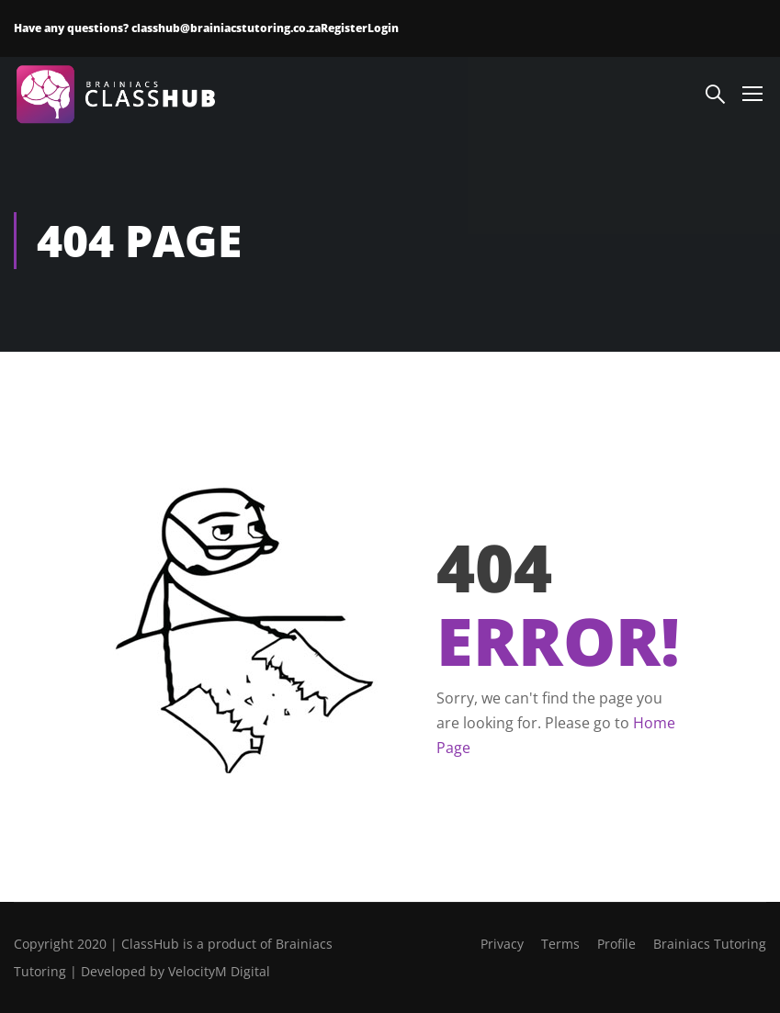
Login (383, 28)
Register (344, 28)
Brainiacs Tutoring (709, 943)
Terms (560, 943)
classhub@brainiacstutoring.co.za (226, 28)
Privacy (502, 943)
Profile (616, 943)
